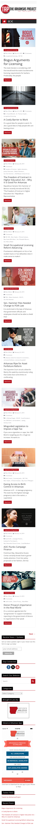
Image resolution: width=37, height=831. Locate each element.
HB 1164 (25, 478)
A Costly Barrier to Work (16, 119)
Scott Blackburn (25, 543)
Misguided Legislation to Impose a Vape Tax (16, 427)
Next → (32, 634)
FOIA (6, 297)
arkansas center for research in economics (17, 358)
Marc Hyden (14, 237)
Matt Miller (25, 601)
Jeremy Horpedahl (21, 360)
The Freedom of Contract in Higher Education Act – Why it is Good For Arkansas (18, 180)
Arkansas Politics (9, 593)
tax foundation (16, 420)
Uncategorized (9, 228)
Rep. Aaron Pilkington (27, 480)
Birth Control (8, 478)
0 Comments (27, 53)
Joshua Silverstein (8, 171)
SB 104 (20, 56)
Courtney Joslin (17, 478)
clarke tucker (8, 601)
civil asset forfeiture (9, 360)
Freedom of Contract (11, 169)
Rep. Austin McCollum (10, 239)
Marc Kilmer (8, 53)
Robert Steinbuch (19, 171)
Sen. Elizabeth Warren (23, 239)
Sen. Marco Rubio (8, 242)
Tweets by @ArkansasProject (11, 797)
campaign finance (17, 539)
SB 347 (18, 418)
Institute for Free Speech (10, 541)
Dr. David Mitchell (10, 114)
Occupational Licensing (11, 50)
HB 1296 (7, 237)
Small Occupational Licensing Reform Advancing (18, 246)
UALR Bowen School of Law (22, 174)
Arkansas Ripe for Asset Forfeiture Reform (15, 364)
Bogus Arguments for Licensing (17, 62)
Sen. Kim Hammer (9, 174)
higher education (22, 169)
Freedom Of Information (11, 288)
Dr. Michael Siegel (10, 418)
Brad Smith (8, 539)
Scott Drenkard (25, 418)
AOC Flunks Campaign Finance (15, 548)
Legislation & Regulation (11, 409)
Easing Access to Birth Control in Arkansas (15, 485)
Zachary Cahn (7, 423)
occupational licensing (11, 56)
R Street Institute (23, 237)
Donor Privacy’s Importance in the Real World (17, 606)
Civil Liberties (8, 349)
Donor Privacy (17, 601)
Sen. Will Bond (7, 420)
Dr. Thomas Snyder (21, 114)
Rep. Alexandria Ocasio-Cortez (12, 543)
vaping (23, 420)
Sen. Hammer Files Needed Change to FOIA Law (17, 304)
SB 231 (21, 297)
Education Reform (9, 160)
